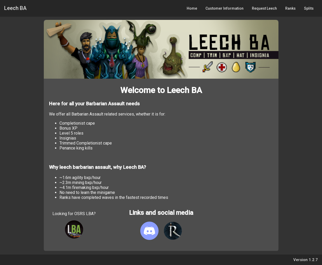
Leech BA (15, 8)
